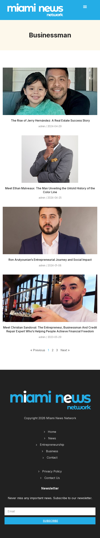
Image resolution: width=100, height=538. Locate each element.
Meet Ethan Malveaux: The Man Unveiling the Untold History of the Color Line (50, 190)
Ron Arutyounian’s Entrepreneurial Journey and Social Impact (50, 259)
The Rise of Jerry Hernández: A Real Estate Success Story (50, 120)
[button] (85, 6)
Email (8, 505)
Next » (65, 350)
